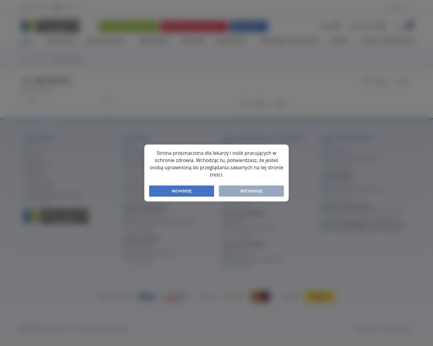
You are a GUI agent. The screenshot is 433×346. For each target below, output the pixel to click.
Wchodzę (182, 191)
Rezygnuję (252, 191)
